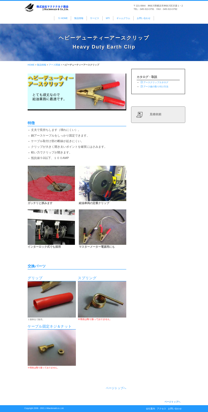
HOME (63, 18)
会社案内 (150, 408)
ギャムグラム (123, 18)
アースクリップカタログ (154, 82)
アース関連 (54, 64)
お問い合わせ (143, 18)
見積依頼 (155, 114)
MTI (108, 18)
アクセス (161, 408)
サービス (94, 18)
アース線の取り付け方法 (154, 86)
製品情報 (78, 18)
